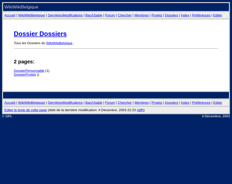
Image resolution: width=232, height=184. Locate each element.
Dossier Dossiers (40, 33)
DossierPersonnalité (29, 71)
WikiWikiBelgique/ (31, 15)
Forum (110, 15)
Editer (217, 15)
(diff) (140, 110)
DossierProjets (25, 74)
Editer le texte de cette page (25, 110)
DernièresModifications (65, 15)
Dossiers (171, 15)
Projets (156, 15)
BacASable (93, 15)
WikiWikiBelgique (59, 43)
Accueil (9, 15)
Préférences (201, 15)
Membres (142, 15)
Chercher (125, 15)
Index (185, 15)
